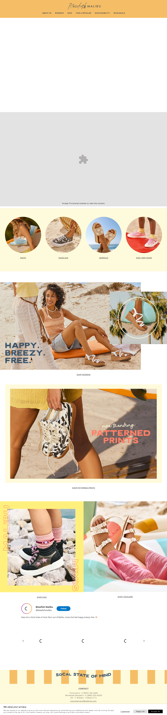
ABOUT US (46, 13)
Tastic (23, 258)
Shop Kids (42, 597)
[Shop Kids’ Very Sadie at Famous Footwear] (144, 235)
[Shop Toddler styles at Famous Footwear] (125, 546)
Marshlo (103, 258)
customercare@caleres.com (83, 701)
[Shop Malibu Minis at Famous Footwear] (42, 546)
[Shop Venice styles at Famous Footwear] (104, 235)
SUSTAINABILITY (102, 13)
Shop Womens (83, 375)
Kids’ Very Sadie (144, 258)
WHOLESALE (119, 13)
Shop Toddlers (125, 597)
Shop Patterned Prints (83, 488)
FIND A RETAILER (83, 13)
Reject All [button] (140, 711)
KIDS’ (69, 13)
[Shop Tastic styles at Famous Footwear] (23, 235)
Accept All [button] (155, 711)
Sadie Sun (63, 258)
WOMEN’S (59, 13)
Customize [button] (125, 711)
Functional (74, 203)
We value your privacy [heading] (14, 707)
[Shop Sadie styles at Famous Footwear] (63, 235)
